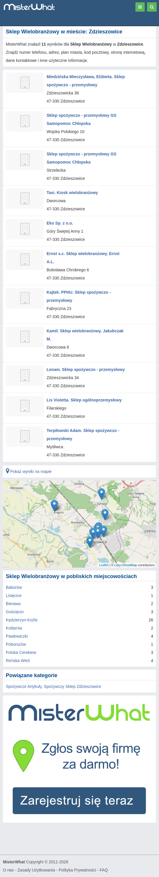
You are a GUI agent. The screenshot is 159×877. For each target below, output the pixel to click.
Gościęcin (15, 611)
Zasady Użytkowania (36, 870)
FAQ (104, 870)
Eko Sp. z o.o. (60, 223)
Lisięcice (14, 595)
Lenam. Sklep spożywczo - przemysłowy (86, 369)
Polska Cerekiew (21, 652)
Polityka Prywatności (77, 870)
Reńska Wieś (18, 660)
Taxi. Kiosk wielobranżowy (72, 192)
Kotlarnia (14, 628)
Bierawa (13, 603)
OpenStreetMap (125, 565)
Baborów (14, 587)
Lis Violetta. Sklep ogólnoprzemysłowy (84, 400)
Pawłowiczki (17, 636)
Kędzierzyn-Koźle (22, 620)
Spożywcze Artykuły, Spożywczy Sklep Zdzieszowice (53, 686)
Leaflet (104, 565)
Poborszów (16, 644)
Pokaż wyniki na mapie (29, 471)
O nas (8, 870)
